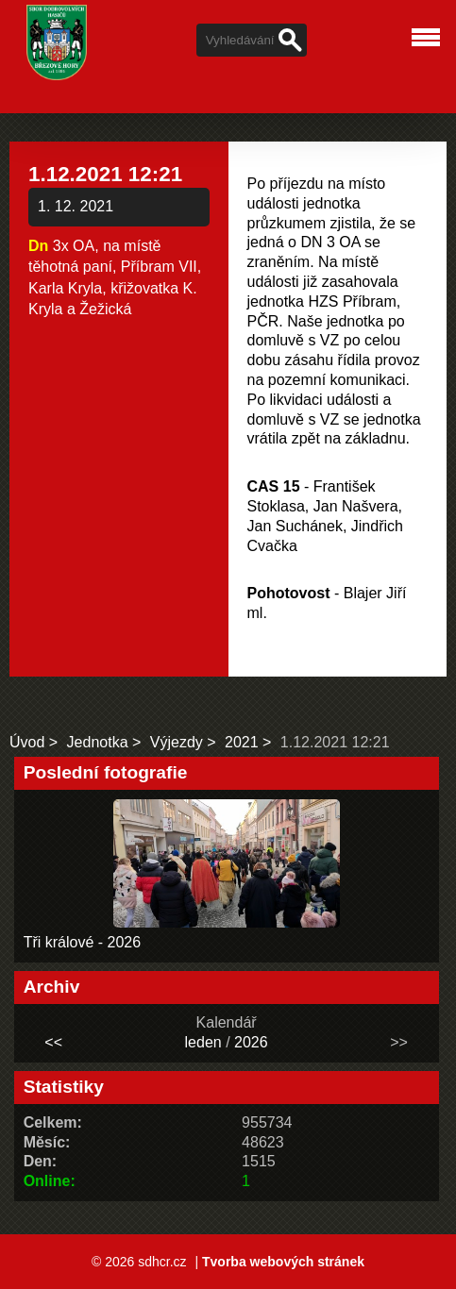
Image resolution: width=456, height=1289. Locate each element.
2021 (242, 742)
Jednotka (97, 742)
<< (53, 1042)
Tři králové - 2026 (83, 942)
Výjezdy (176, 742)
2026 (251, 1042)
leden (203, 1042)
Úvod (26, 742)
